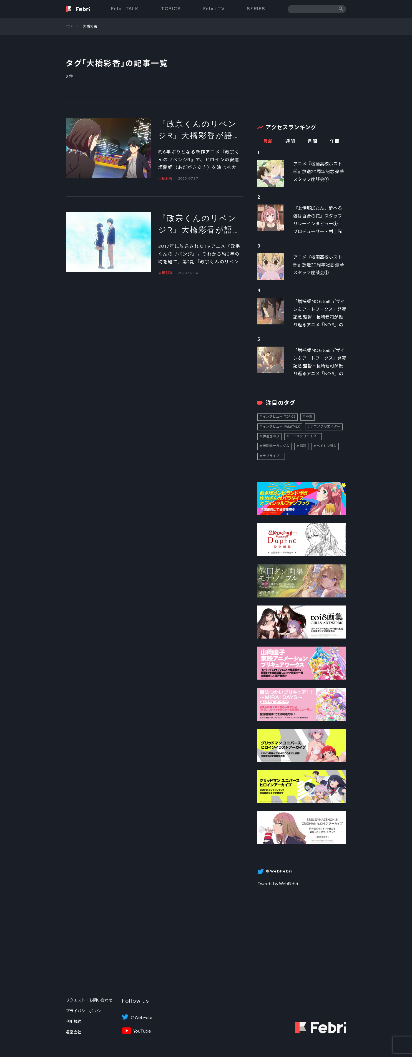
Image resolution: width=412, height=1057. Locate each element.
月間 (312, 141)
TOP (69, 26)
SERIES (256, 9)
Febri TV (214, 9)
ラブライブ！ (273, 456)
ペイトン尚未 (326, 446)
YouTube (142, 1031)
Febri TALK (125, 9)
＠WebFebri (142, 1017)
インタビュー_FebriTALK (281, 426)
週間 (290, 141)
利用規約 (73, 1021)
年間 (335, 141)
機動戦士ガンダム (276, 446)
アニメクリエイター (325, 426)
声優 (309, 416)
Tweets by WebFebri (277, 884)
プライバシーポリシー (85, 1010)
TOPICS (171, 9)
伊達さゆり (271, 436)
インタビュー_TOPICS (279, 416)
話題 (303, 446)
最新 (268, 141)
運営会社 (73, 1032)
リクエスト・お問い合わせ (89, 1000)
